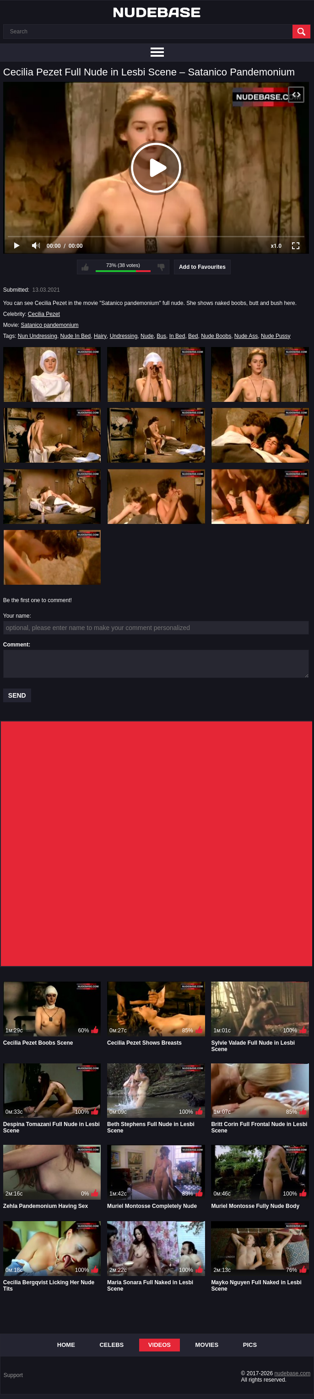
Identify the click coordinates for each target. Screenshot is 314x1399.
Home (66, 1344)
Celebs (111, 1344)
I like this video (85, 267)
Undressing (124, 336)
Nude (147, 336)
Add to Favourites (202, 267)
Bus (161, 336)
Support (13, 1375)
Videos (159, 1344)
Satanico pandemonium (50, 325)
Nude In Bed (75, 336)
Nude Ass (246, 336)
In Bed (177, 336)
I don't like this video (161, 267)
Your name (16, 616)
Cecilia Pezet (44, 314)
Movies (207, 1344)
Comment (15, 644)
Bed (193, 336)
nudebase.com (292, 1373)
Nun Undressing (37, 336)
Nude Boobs (216, 336)
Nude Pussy (276, 336)
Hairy (100, 336)
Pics (250, 1344)
